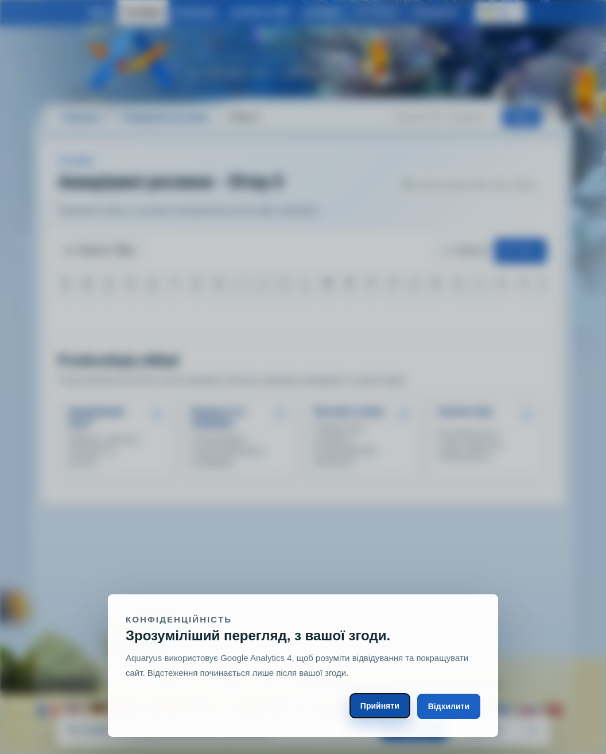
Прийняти (379, 705)
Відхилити (448, 706)
